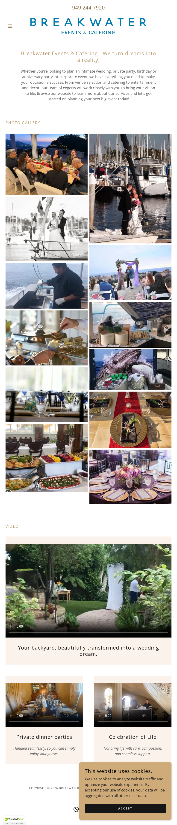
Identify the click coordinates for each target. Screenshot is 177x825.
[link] (88, 26)
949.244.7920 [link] (88, 7)
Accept (125, 808)
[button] (18, 26)
